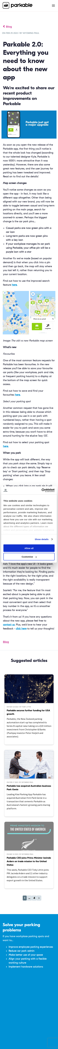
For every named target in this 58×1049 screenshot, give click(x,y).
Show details (42, 539)
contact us (9, 624)
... (29, 898)
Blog (6, 641)
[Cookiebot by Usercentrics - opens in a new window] (42, 490)
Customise (29, 556)
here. (14, 284)
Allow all (29, 548)
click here (21, 628)
